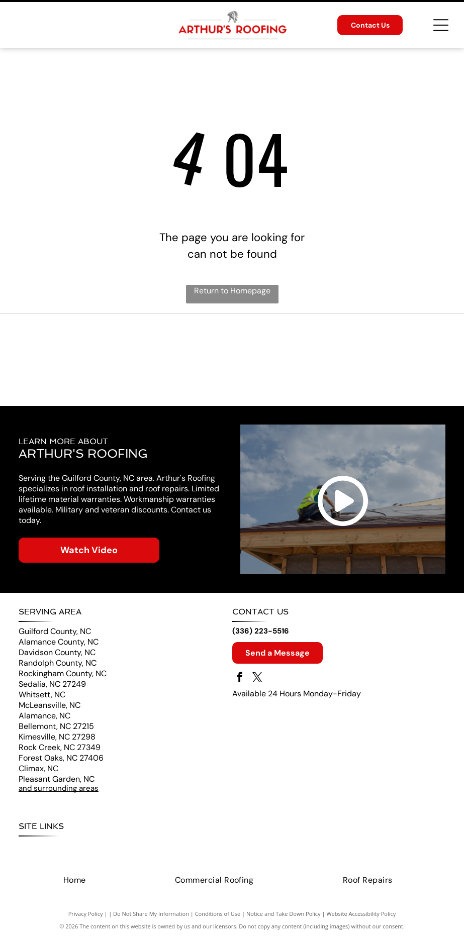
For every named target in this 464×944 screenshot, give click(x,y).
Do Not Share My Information (151, 920)
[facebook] (239, 685)
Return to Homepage (232, 290)
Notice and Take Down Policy (283, 920)
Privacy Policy (85, 920)
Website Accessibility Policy (361, 920)
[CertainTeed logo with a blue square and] (123, 363)
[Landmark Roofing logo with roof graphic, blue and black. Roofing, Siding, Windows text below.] (341, 363)
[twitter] (257, 685)
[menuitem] (35, 855)
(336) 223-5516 (260, 638)
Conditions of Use (218, 920)
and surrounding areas (59, 795)
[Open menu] (440, 25)
